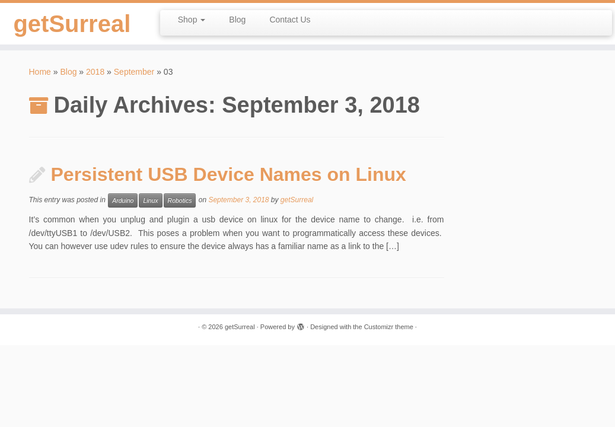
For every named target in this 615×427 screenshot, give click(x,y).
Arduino (122, 200)
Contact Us (289, 19)
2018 (95, 72)
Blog (237, 19)
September (134, 72)
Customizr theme (388, 326)
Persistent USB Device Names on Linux (228, 174)
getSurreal (71, 24)
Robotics (180, 200)
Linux (150, 200)
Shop (192, 19)
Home (40, 72)
